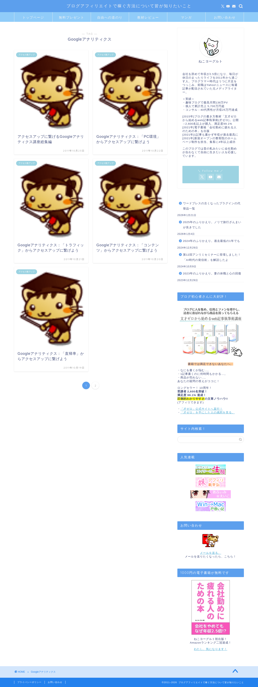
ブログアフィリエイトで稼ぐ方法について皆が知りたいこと (129, 5)
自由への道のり (110, 17)
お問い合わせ (225, 17)
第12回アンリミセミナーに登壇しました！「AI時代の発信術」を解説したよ (212, 257)
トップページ (33, 17)
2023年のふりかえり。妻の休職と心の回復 (212, 273)
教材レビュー (148, 17)
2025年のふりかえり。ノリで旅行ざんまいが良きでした (212, 225)
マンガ (186, 17)
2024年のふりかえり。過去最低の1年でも (211, 240)
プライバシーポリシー (29, 682)
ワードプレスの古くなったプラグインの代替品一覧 (211, 206)
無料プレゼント (71, 17)
